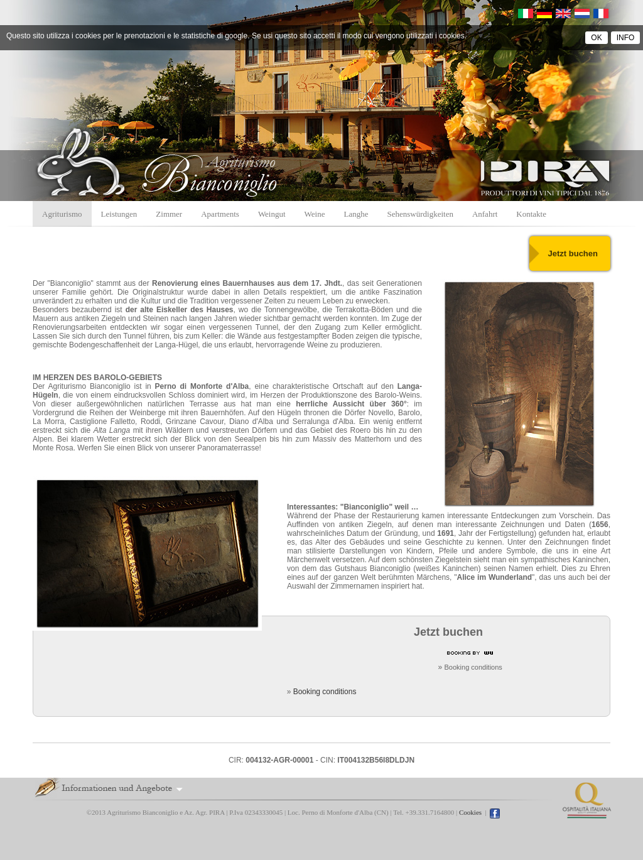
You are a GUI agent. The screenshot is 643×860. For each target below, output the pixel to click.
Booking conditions (473, 667)
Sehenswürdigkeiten (420, 214)
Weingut (272, 214)
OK (596, 37)
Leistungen (119, 214)
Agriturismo (62, 214)
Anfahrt (484, 214)
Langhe (356, 214)
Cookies (470, 812)
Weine (315, 214)
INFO (626, 37)
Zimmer (169, 214)
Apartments (220, 214)
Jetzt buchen (573, 253)
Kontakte (531, 214)
